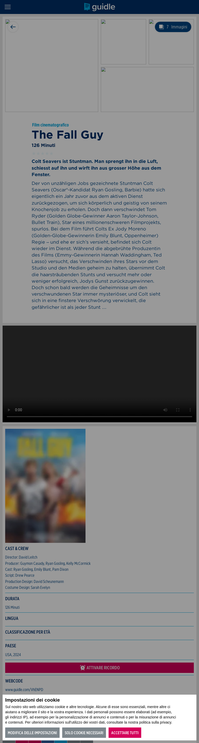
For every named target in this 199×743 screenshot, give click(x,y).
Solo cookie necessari (84, 732)
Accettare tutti (125, 732)
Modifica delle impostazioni (32, 732)
